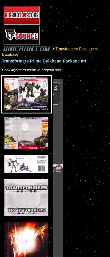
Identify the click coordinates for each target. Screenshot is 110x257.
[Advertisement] (86, 167)
